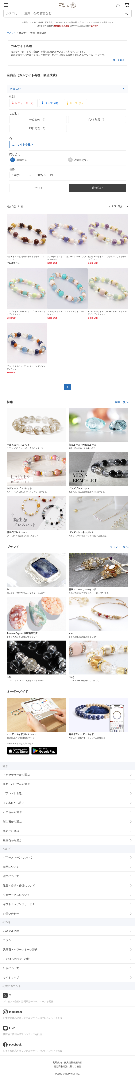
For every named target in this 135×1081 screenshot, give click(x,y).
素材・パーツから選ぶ (16, 784)
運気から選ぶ (11, 830)
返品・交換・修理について (19, 885)
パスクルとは (11, 930)
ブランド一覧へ (119, 547)
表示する (18, 159)
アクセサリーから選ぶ (16, 774)
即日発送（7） (38, 128)
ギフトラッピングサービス (19, 904)
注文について (11, 876)
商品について (11, 866)
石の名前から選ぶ (13, 802)
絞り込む (67, 89)
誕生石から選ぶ (12, 821)
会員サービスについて (16, 894)
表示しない (78, 159)
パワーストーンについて (17, 857)
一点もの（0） (38, 119)
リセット (37, 187)
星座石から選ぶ (12, 840)
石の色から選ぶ (12, 812)
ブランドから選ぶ (13, 793)
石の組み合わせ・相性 (16, 958)
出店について (11, 968)
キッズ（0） (75, 103)
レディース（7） (23, 103)
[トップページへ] (67, 9)
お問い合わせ (11, 913)
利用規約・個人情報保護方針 (67, 1062)
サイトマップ (11, 977)
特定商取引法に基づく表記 (67, 1066)
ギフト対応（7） (97, 119)
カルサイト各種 (22, 144)
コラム (7, 940)
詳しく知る (118, 60)
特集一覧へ (121, 402)
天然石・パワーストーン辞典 (20, 949)
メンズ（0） (50, 103)
